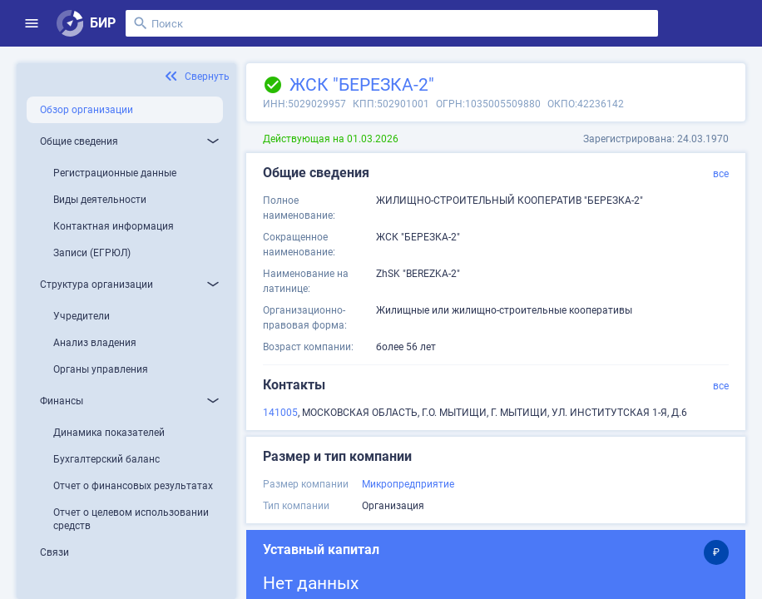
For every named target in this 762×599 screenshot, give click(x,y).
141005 (280, 412)
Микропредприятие (408, 484)
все (721, 174)
